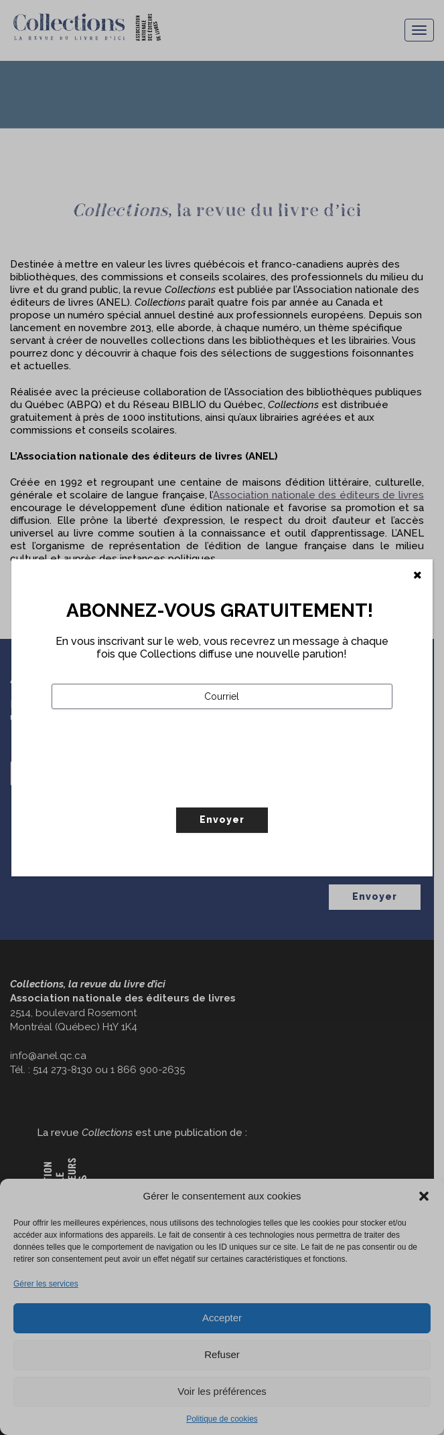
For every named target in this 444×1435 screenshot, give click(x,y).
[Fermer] (417, 575)
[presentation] (153, 786)
